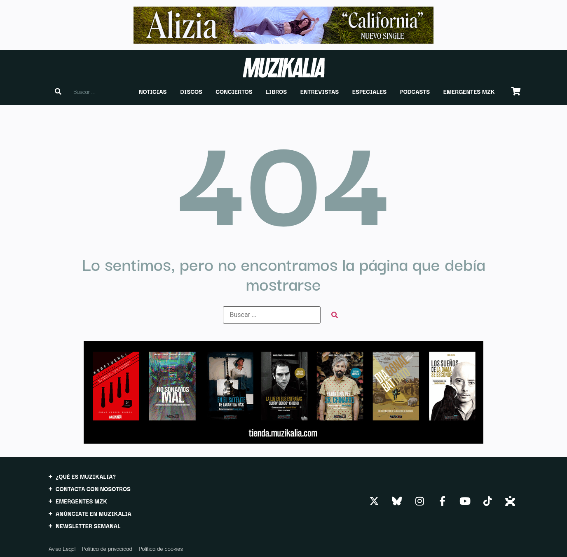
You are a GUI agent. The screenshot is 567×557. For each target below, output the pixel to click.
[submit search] (334, 315)
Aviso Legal (62, 548)
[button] (153, 91)
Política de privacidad (107, 548)
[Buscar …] (272, 315)
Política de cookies (161, 548)
